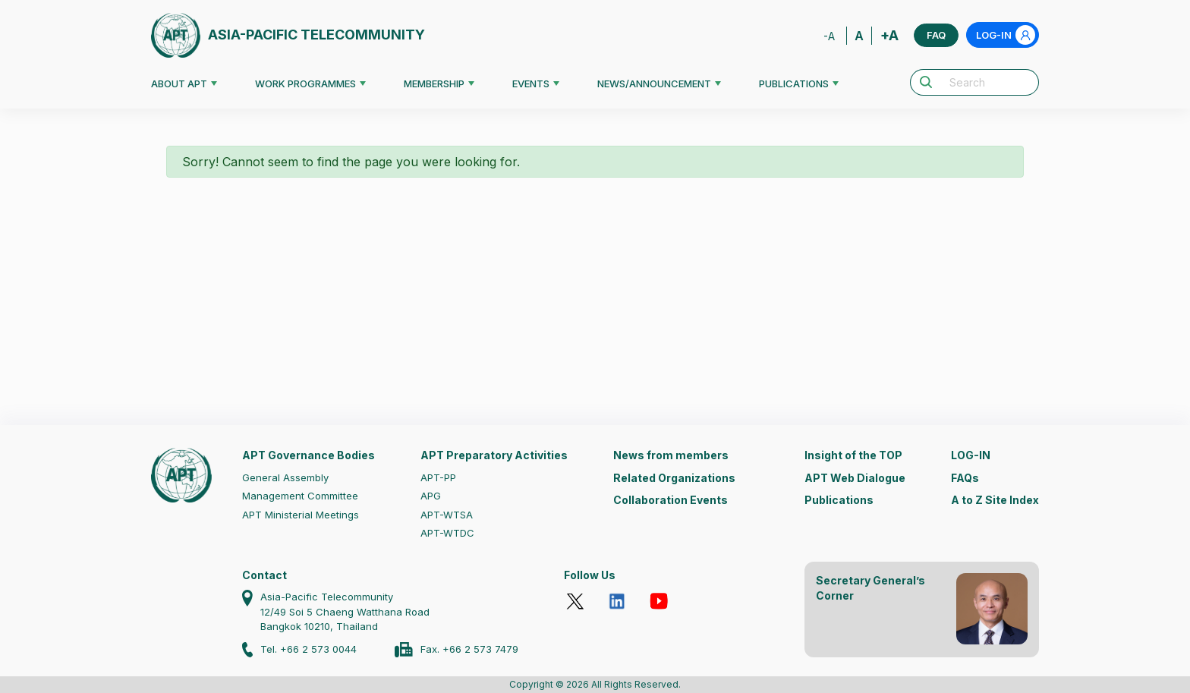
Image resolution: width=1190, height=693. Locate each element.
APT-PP (438, 477)
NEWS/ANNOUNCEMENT (654, 83)
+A (889, 35)
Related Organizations (674, 477)
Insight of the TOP (853, 455)
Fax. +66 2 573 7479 (469, 649)
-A (829, 36)
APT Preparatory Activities (494, 455)
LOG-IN (1005, 35)
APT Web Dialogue (854, 477)
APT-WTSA (446, 515)
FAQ (936, 35)
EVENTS (530, 83)
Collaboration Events (670, 499)
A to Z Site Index (995, 499)
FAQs (965, 477)
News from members (671, 455)
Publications (839, 499)
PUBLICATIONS (794, 83)
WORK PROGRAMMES (305, 83)
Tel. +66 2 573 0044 (308, 649)
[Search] (989, 82)
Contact (264, 575)
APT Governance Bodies (308, 455)
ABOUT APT (179, 83)
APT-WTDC (447, 533)
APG (430, 496)
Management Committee (300, 496)
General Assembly (285, 477)
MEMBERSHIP (434, 83)
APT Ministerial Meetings (300, 515)
